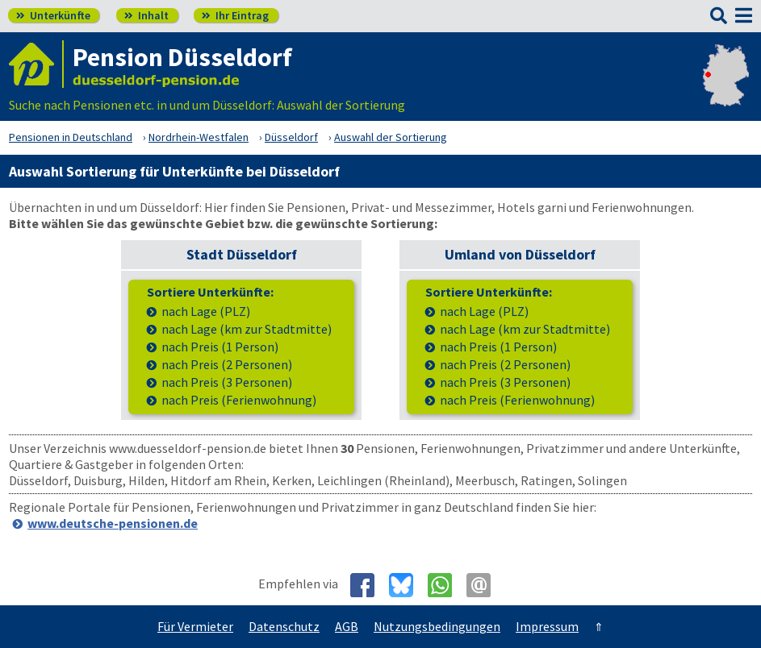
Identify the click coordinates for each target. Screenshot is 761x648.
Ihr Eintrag (235, 15)
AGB (346, 626)
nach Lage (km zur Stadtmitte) (246, 329)
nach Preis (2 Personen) (226, 364)
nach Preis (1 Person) (219, 347)
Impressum (547, 626)
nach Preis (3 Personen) (226, 382)
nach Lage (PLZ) (205, 311)
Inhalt (146, 15)
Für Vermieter (195, 626)
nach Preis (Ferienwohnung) (238, 400)
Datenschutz (284, 626)
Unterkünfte (53, 15)
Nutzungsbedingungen (437, 626)
